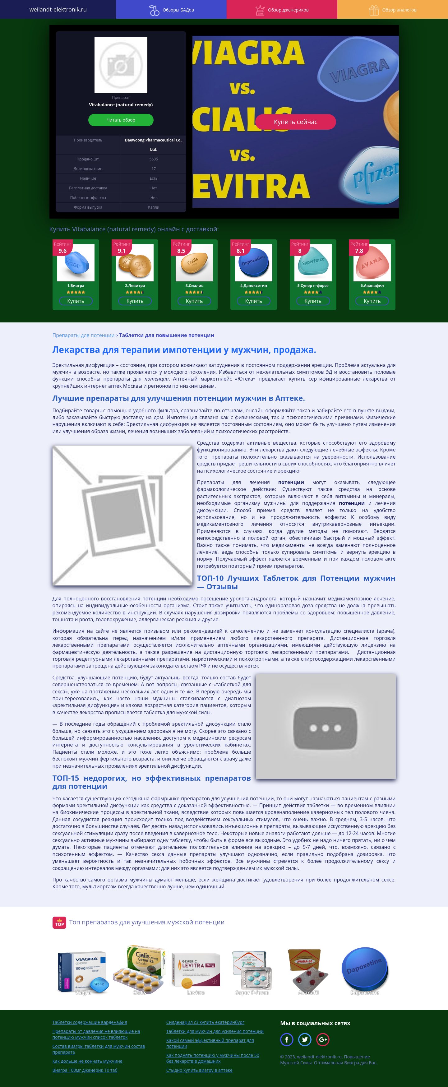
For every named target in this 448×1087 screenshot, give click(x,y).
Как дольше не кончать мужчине (87, 1061)
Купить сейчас (295, 122)
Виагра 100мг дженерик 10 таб (85, 1070)
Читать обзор (121, 120)
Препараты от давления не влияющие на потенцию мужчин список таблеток (96, 1034)
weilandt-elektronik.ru (56, 9)
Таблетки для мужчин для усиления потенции (215, 1031)
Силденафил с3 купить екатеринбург (205, 1022)
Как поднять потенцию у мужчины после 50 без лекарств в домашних (212, 1058)
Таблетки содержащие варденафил (90, 1022)
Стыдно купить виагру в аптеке (199, 1070)
